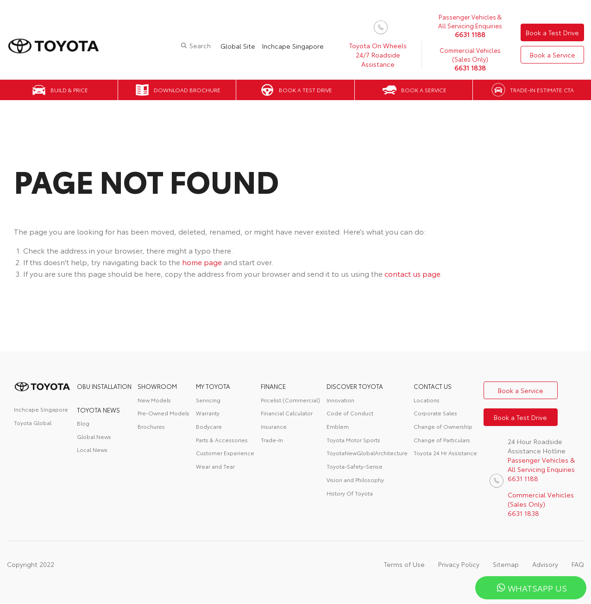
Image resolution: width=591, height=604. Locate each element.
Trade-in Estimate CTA (542, 90)
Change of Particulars (442, 440)
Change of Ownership (443, 426)
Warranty (208, 413)
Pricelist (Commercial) (290, 400)
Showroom (157, 386)
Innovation (340, 400)
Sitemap (506, 564)
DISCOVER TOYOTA (355, 386)
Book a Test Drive (552, 32)
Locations (427, 400)
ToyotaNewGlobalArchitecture (367, 453)
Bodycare (209, 426)
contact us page (412, 273)
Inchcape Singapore (293, 46)
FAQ (578, 564)
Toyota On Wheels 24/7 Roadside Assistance (378, 55)
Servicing (208, 400)
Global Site (237, 46)
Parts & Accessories (222, 440)
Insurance (274, 426)
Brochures (151, 426)
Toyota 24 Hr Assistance (445, 453)
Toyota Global (32, 422)
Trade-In (272, 440)
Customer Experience (225, 453)
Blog (83, 423)
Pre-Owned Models (163, 413)
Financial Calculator (287, 413)
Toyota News (98, 410)
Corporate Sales (435, 413)
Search (200, 45)
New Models (154, 400)
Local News (92, 449)
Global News (94, 436)
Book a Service (552, 54)
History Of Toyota (350, 493)
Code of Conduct (350, 413)
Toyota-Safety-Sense (355, 466)
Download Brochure (187, 90)
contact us (433, 386)
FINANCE (273, 386)
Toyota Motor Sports (353, 440)
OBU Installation (104, 386)
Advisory (545, 564)
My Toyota (213, 386)
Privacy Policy (458, 564)
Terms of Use (404, 564)
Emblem (338, 426)
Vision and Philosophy (355, 479)
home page (202, 261)
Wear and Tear (215, 466)
